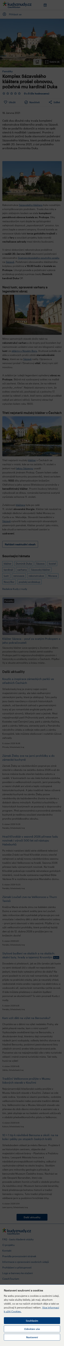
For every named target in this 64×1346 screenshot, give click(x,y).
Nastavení (32, 1337)
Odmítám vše (32, 1328)
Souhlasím (32, 1320)
